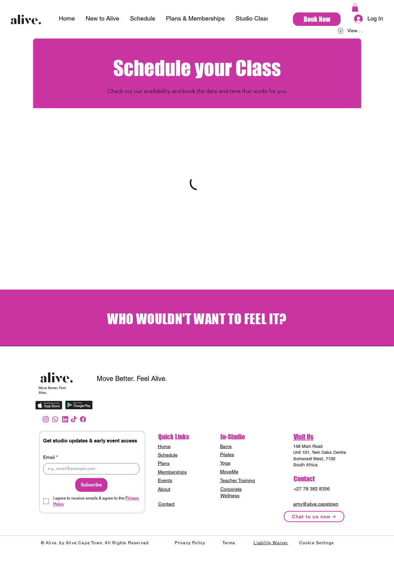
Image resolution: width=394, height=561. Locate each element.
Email (50, 457)
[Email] (89, 469)
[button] (355, 8)
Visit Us (303, 437)
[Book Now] (317, 19)
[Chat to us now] (314, 516)
